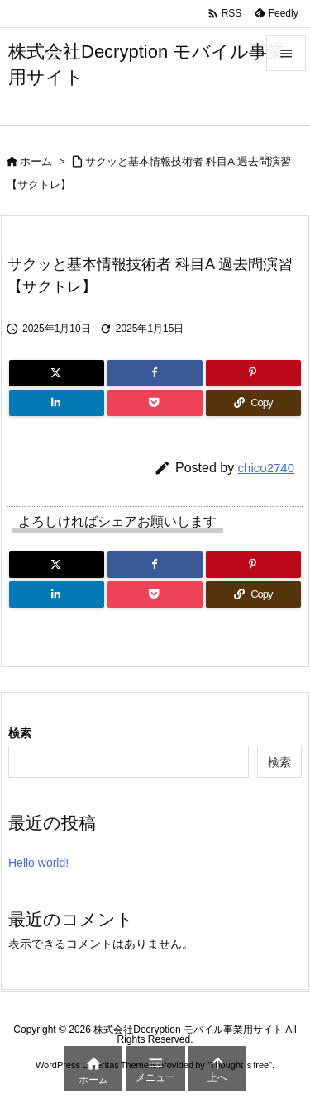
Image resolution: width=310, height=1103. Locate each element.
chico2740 (266, 468)
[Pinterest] (253, 373)
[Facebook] (155, 373)
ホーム (36, 161)
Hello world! (38, 862)
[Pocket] (155, 403)
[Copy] (253, 403)
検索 (19, 733)
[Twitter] (56, 373)
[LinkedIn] (56, 403)
